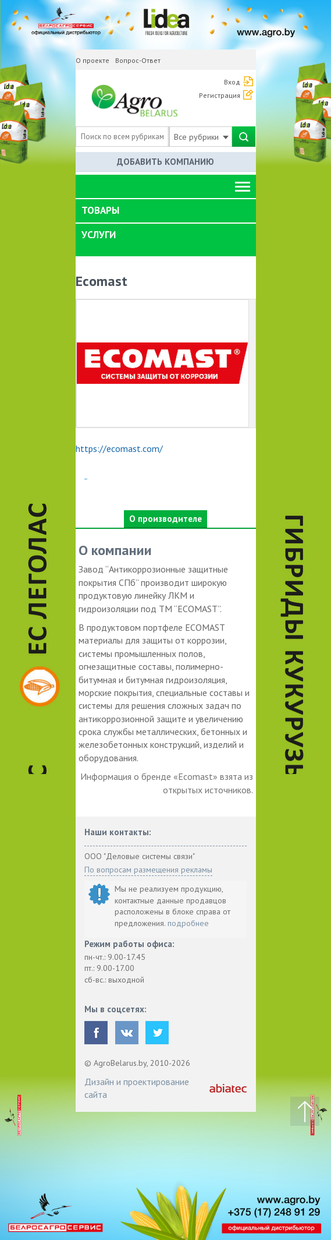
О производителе (165, 518)
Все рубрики (201, 137)
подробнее (188, 923)
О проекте (92, 60)
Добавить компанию (165, 161)
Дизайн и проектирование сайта (136, 1088)
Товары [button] (100, 210)
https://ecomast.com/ (119, 448)
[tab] (166, 210)
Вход (232, 81)
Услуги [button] (98, 234)
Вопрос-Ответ (138, 60)
